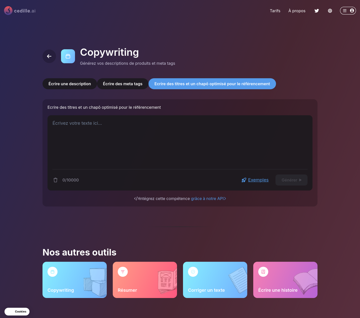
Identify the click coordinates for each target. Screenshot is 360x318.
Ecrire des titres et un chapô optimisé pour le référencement (212, 83)
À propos (297, 10)
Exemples (255, 179)
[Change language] (330, 11)
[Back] (49, 56)
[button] (17, 312)
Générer (292, 180)
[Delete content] (55, 180)
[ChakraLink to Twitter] (317, 11)
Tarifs (275, 10)
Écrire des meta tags (122, 83)
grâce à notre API (208, 198)
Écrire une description (69, 83)
